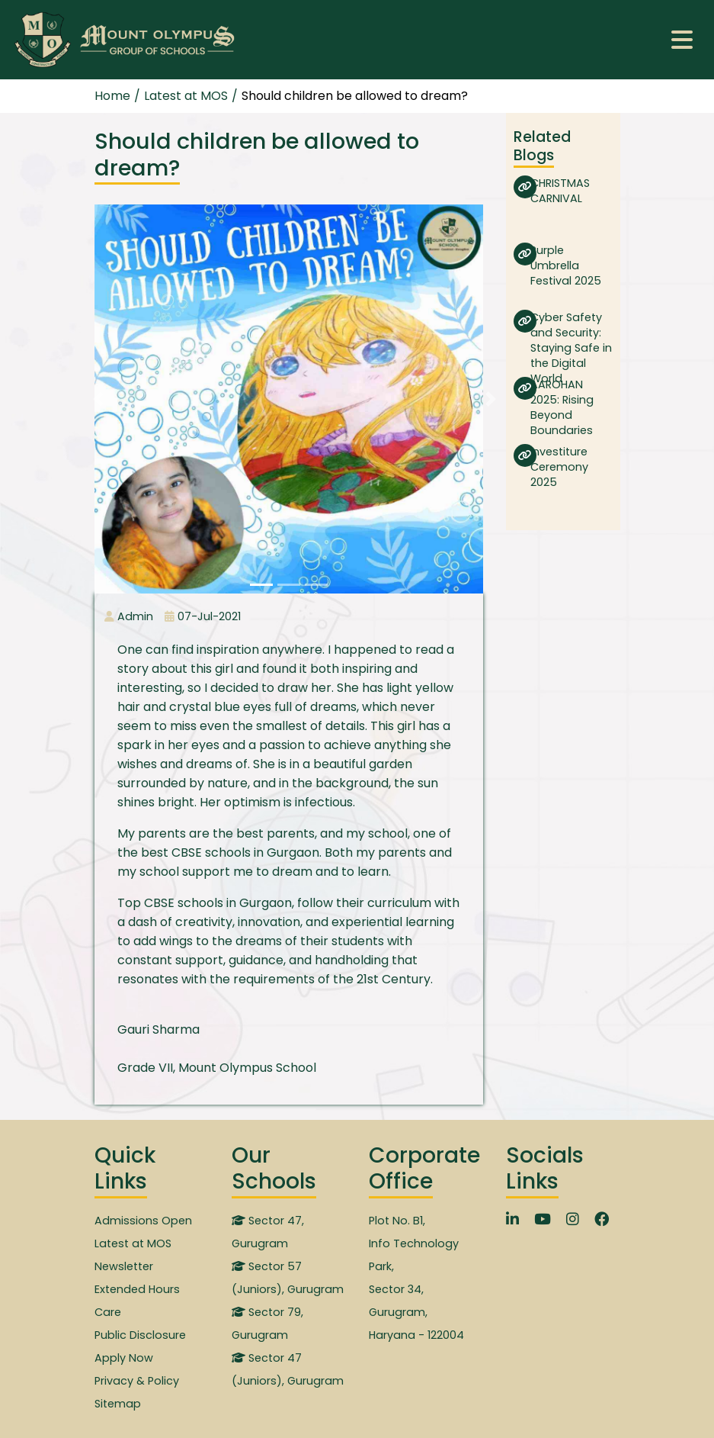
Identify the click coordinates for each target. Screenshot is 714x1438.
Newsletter (123, 1266)
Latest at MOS (132, 1243)
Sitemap (117, 1403)
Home (112, 96)
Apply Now (123, 1358)
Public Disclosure (140, 1335)
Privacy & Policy (136, 1380)
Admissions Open (143, 1220)
